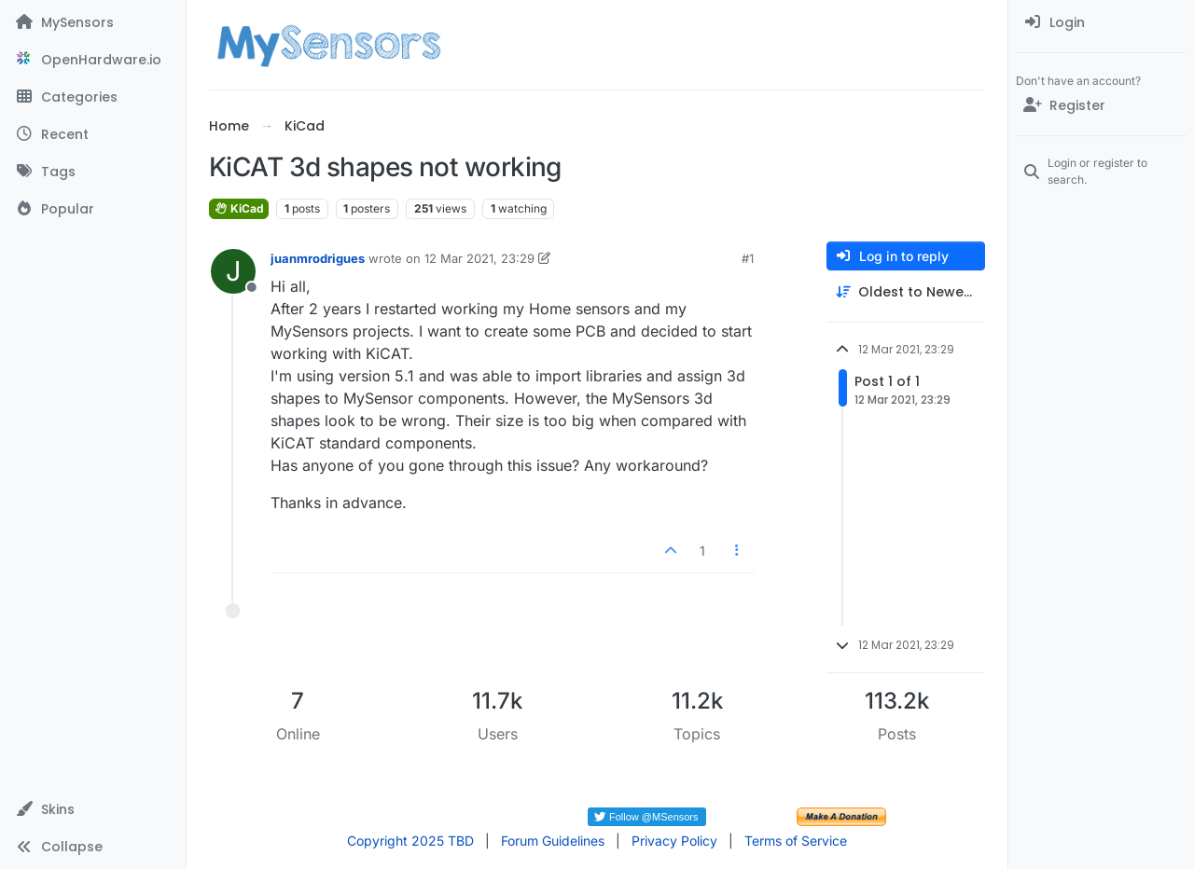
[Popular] (92, 209)
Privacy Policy (674, 840)
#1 (748, 258)
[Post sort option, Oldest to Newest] (905, 292)
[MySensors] (92, 22)
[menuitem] (1101, 22)
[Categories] (92, 97)
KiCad (239, 208)
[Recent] (92, 134)
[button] (92, 809)
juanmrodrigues (318, 258)
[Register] (1101, 105)
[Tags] (92, 171)
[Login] (1101, 22)
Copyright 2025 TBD (410, 840)
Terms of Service (795, 840)
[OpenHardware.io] (92, 60)
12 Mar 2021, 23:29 (479, 258)
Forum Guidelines (552, 840)
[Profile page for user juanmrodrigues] (233, 271)
